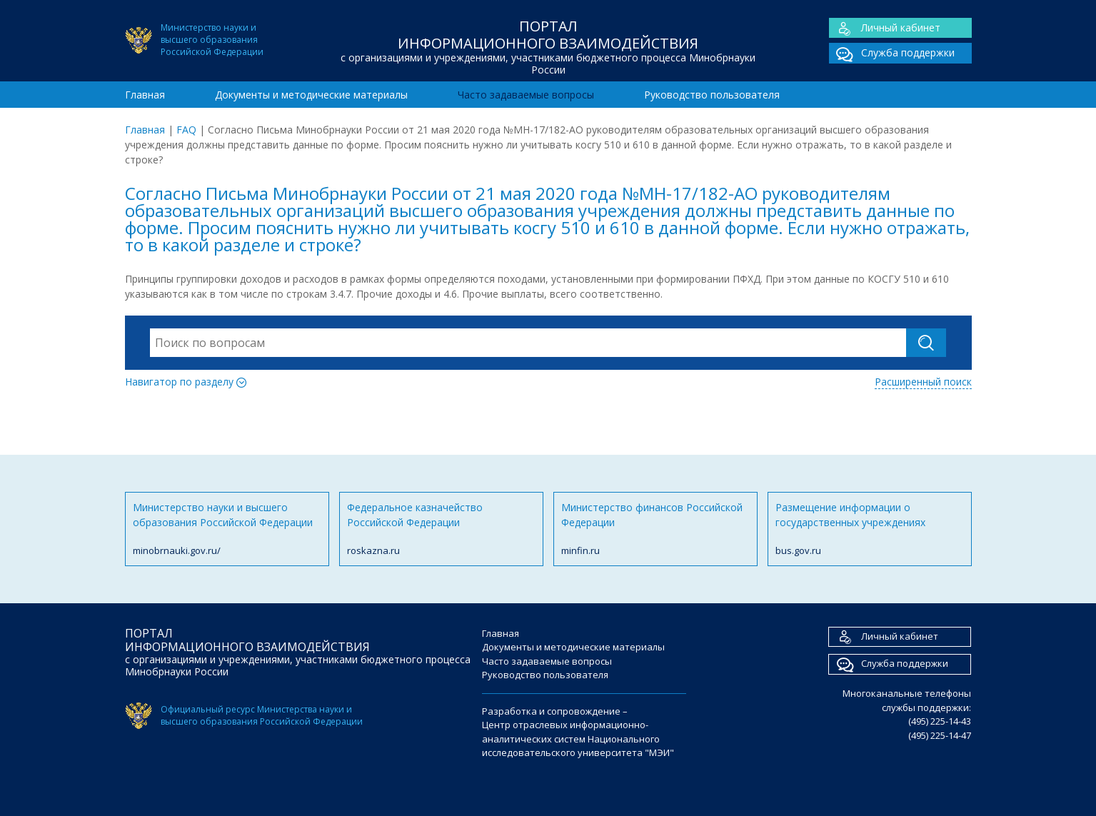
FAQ (186, 129)
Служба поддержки (892, 53)
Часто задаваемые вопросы (526, 94)
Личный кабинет (884, 28)
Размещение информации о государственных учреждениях (869, 529)
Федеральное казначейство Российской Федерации (441, 529)
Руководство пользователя (712, 94)
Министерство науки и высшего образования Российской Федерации (227, 529)
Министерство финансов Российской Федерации (655, 529)
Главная (145, 94)
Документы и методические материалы (311, 94)
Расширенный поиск (923, 381)
